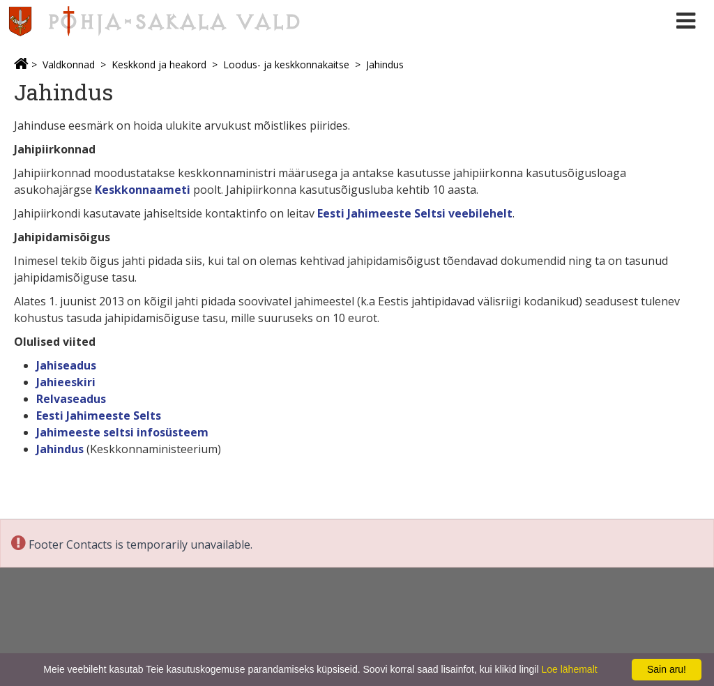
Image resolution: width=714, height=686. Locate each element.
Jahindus (385, 64)
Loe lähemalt (569, 669)
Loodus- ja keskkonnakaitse (286, 64)
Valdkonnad (69, 64)
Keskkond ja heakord (159, 64)
